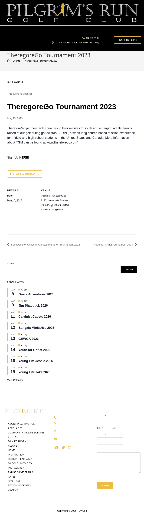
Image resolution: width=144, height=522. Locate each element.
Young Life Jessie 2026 (35, 361)
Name (101, 416)
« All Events (15, 81)
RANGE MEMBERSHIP (20, 472)
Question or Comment (111, 450)
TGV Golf (82, 510)
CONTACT (14, 437)
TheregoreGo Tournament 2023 (40, 60)
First (100, 428)
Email (101, 435)
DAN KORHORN (17, 441)
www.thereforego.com (62, 142)
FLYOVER (13, 445)
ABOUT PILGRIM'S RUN (21, 423)
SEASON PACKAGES (19, 485)
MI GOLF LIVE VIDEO (20, 463)
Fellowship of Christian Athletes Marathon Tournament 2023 (48, 244)
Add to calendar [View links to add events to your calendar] (25, 174)
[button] (18, 36)
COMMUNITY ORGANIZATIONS (26, 432)
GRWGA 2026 (28, 339)
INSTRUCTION (16, 454)
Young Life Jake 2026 (34, 372)
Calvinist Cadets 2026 (34, 316)
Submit (105, 485)
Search (10, 263)
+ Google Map (56, 209)
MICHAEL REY (16, 468)
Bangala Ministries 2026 (36, 328)
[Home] (8, 60)
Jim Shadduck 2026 (33, 305)
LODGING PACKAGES (20, 459)
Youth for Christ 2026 (34, 350)
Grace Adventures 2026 (35, 294)
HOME (11, 450)
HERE (23, 157)
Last (114, 428)
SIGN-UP (13, 490)
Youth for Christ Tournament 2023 (112, 244)
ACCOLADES (15, 428)
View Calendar (15, 380)
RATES (11, 476)
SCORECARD (15, 481)
